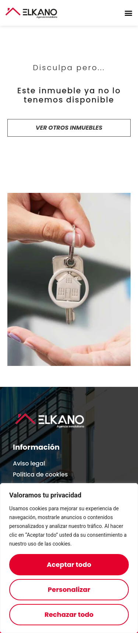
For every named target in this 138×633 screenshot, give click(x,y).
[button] (128, 13)
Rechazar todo (69, 614)
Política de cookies (40, 474)
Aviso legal (29, 463)
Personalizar (69, 589)
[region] (69, 558)
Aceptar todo (69, 564)
